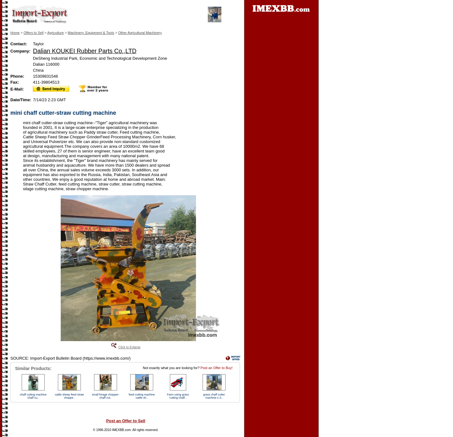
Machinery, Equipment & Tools (91, 33)
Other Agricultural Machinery (140, 33)
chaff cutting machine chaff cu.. (33, 396)
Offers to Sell (33, 33)
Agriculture (55, 33)
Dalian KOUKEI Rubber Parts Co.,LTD (85, 50)
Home (15, 33)
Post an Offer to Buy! (216, 368)
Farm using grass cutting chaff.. (178, 396)
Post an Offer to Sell (125, 420)
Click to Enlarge (129, 347)
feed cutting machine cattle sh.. (142, 396)
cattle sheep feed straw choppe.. (69, 396)
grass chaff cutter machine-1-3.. (214, 396)
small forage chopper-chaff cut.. (105, 396)
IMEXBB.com (121, 430)
